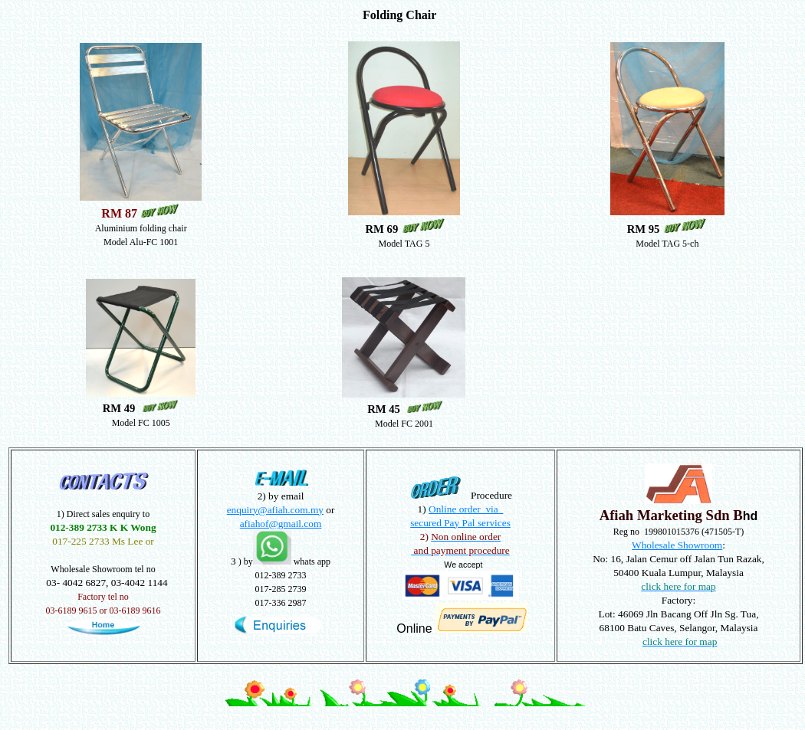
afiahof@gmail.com (281, 523)
